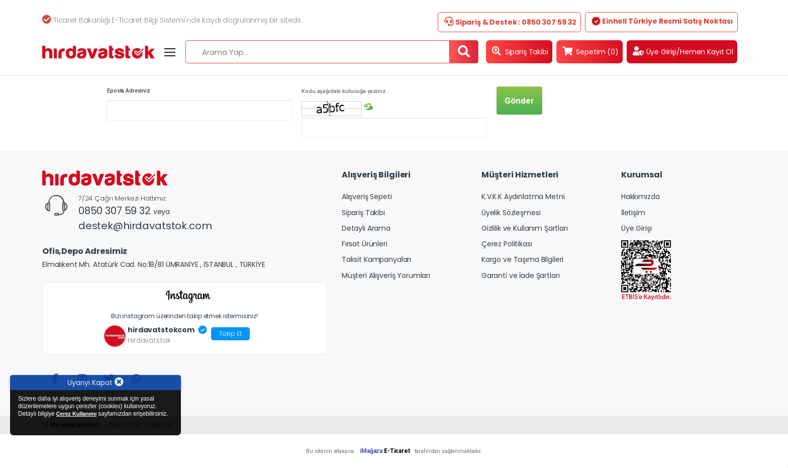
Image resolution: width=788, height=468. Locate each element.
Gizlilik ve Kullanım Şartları (524, 228)
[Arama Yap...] (317, 51)
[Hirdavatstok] (98, 52)
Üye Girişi (636, 228)
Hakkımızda (640, 197)
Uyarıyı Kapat (95, 382)
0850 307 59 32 (115, 211)
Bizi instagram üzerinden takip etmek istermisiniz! (184, 316)
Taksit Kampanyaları (376, 259)
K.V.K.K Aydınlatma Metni (523, 197)
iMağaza (371, 450)
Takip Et (230, 333)
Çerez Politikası (506, 244)
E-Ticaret (397, 450)
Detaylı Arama (366, 228)
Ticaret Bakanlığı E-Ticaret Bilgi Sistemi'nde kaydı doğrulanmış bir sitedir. (172, 20)
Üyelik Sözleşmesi (511, 213)
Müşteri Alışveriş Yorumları (386, 275)
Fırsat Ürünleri (364, 244)
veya (161, 212)
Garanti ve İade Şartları (520, 275)
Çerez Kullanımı (76, 414)
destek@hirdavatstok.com (145, 226)
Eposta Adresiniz (128, 90)
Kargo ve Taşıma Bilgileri (522, 259)
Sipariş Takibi (520, 51)
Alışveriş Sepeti (367, 197)
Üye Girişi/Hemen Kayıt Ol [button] (683, 51)
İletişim (633, 213)
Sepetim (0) (590, 51)
